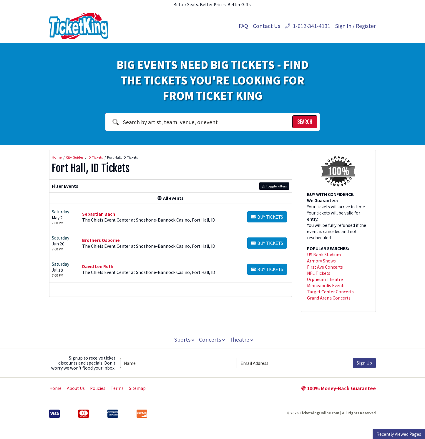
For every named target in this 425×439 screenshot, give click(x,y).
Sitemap (137, 388)
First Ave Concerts (325, 267)
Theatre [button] (242, 339)
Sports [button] (183, 339)
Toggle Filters (274, 186)
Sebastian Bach (98, 214)
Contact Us (266, 25)
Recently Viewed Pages (398, 434)
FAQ (243, 25)
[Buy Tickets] (267, 216)
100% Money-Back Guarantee (338, 388)
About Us (76, 388)
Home (55, 388)
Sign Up (364, 363)
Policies (97, 388)
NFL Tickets (318, 273)
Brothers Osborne (101, 240)
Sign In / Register (355, 25)
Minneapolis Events (326, 285)
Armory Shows (321, 261)
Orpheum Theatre (325, 279)
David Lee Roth (97, 266)
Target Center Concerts (330, 292)
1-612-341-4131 (308, 25)
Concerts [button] (212, 339)
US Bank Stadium (324, 254)
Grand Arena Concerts (329, 298)
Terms (117, 388)
